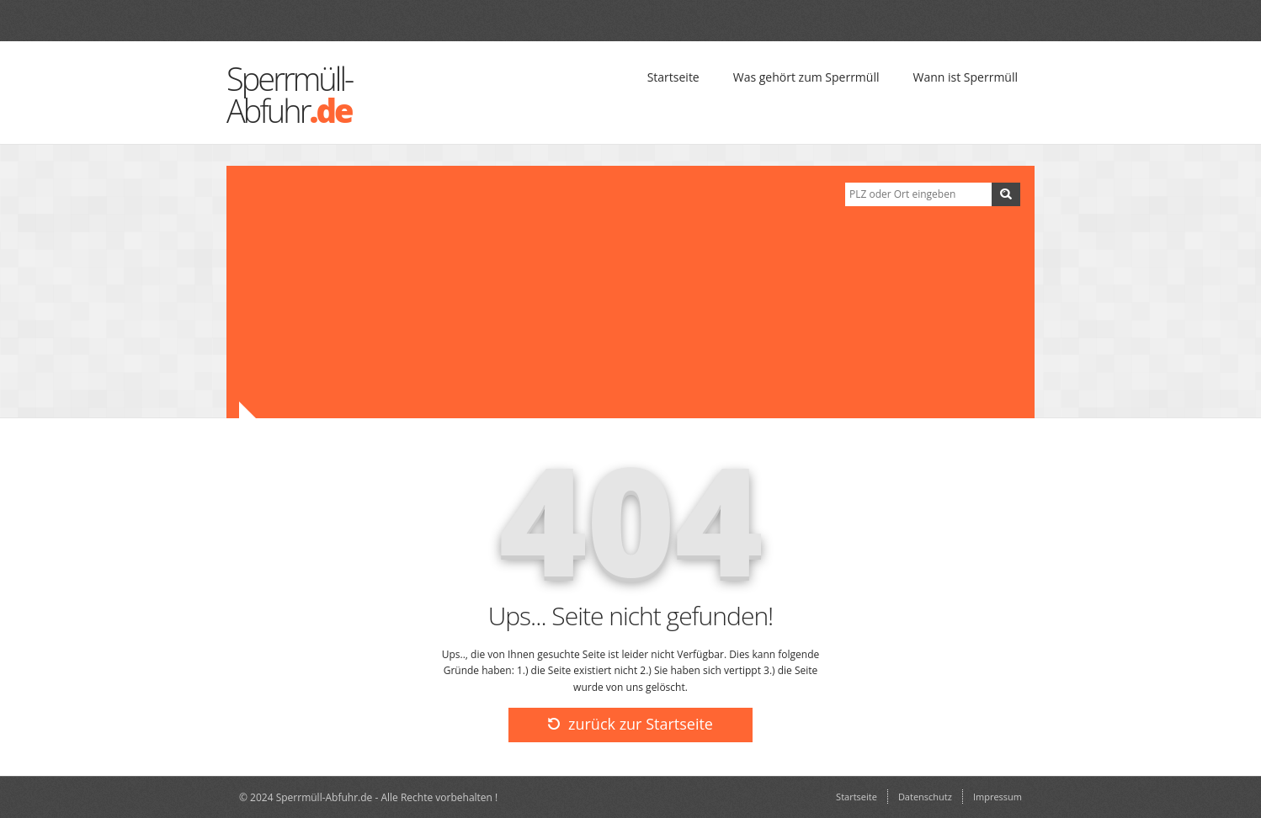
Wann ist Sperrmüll (965, 77)
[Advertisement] (529, 292)
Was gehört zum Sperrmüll (806, 77)
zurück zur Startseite (630, 724)
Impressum (997, 796)
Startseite (673, 77)
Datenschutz (925, 796)
